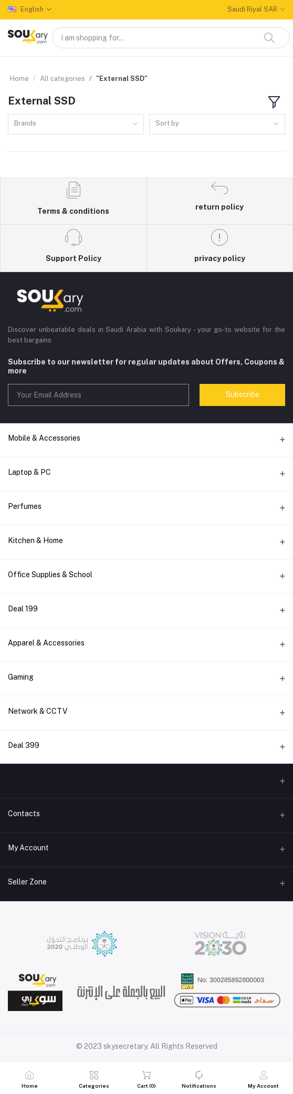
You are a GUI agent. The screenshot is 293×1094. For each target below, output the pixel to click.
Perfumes (24, 506)
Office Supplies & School (50, 574)
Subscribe (242, 394)
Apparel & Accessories (46, 643)
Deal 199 (23, 609)
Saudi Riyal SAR (252, 9)
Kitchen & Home (35, 540)
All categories (62, 78)
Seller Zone (27, 882)
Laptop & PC (29, 472)
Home (19, 78)
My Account (28, 847)
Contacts (24, 813)
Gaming (21, 677)
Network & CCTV (37, 711)
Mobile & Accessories (44, 438)
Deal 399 (23, 745)
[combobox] (76, 124)
